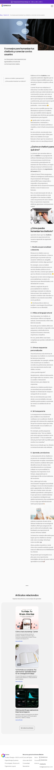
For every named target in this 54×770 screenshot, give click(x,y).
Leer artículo (18, 641)
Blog (1, 15)
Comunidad (26, 763)
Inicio (36, 757)
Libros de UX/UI (27, 760)
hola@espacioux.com (46, 767)
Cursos (36, 760)
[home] (6, 5)
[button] (50, 6)
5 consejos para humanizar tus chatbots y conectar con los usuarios (27, 15)
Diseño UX (6, 15)
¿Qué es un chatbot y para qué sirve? (14, 78)
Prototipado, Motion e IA (12, 763)
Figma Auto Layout (10, 766)
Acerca (36, 763)
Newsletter (26, 766)
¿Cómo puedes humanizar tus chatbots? (15, 81)
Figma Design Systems (11, 760)
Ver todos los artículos (27, 728)
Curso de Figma (27, 757)
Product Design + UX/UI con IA (14, 757)
